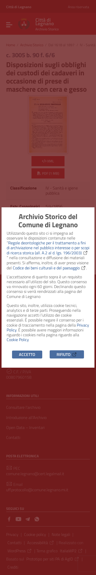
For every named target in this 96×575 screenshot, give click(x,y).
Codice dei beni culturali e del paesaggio (49, 268)
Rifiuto (67, 354)
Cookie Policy (18, 340)
